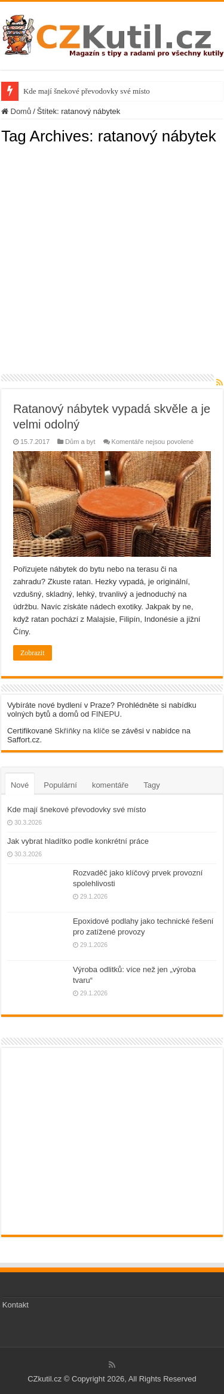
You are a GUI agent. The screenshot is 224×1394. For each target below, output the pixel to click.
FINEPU (105, 714)
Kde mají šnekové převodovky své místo (86, 91)
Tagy (151, 785)
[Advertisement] (112, 257)
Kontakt (15, 1304)
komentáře (110, 785)
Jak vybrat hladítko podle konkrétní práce (78, 841)
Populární (60, 785)
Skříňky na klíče (81, 730)
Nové (20, 785)
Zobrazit (32, 653)
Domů (16, 111)
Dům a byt (80, 441)
